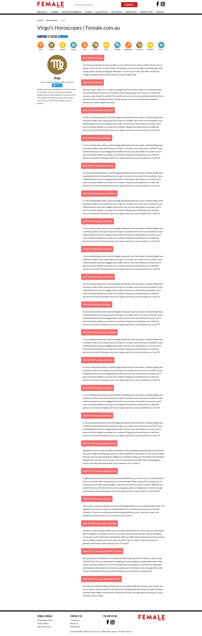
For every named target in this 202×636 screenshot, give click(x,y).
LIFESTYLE (101, 12)
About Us (74, 623)
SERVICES (130, 12)
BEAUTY (42, 12)
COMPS (54, 12)
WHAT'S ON (146, 12)
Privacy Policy (43, 623)
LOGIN (159, 12)
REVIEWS (116, 12)
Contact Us (75, 620)
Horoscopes (51, 20)
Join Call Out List (44, 626)
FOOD (88, 12)
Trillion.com (105, 631)
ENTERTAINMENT (72, 12)
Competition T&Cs (45, 620)
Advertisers (75, 626)
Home (40, 20)
